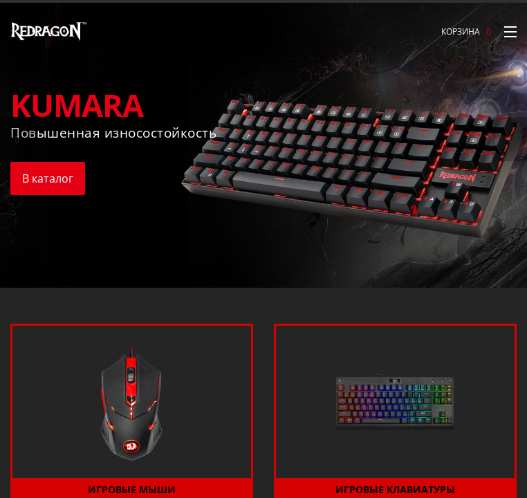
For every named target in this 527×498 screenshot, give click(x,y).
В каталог (47, 178)
